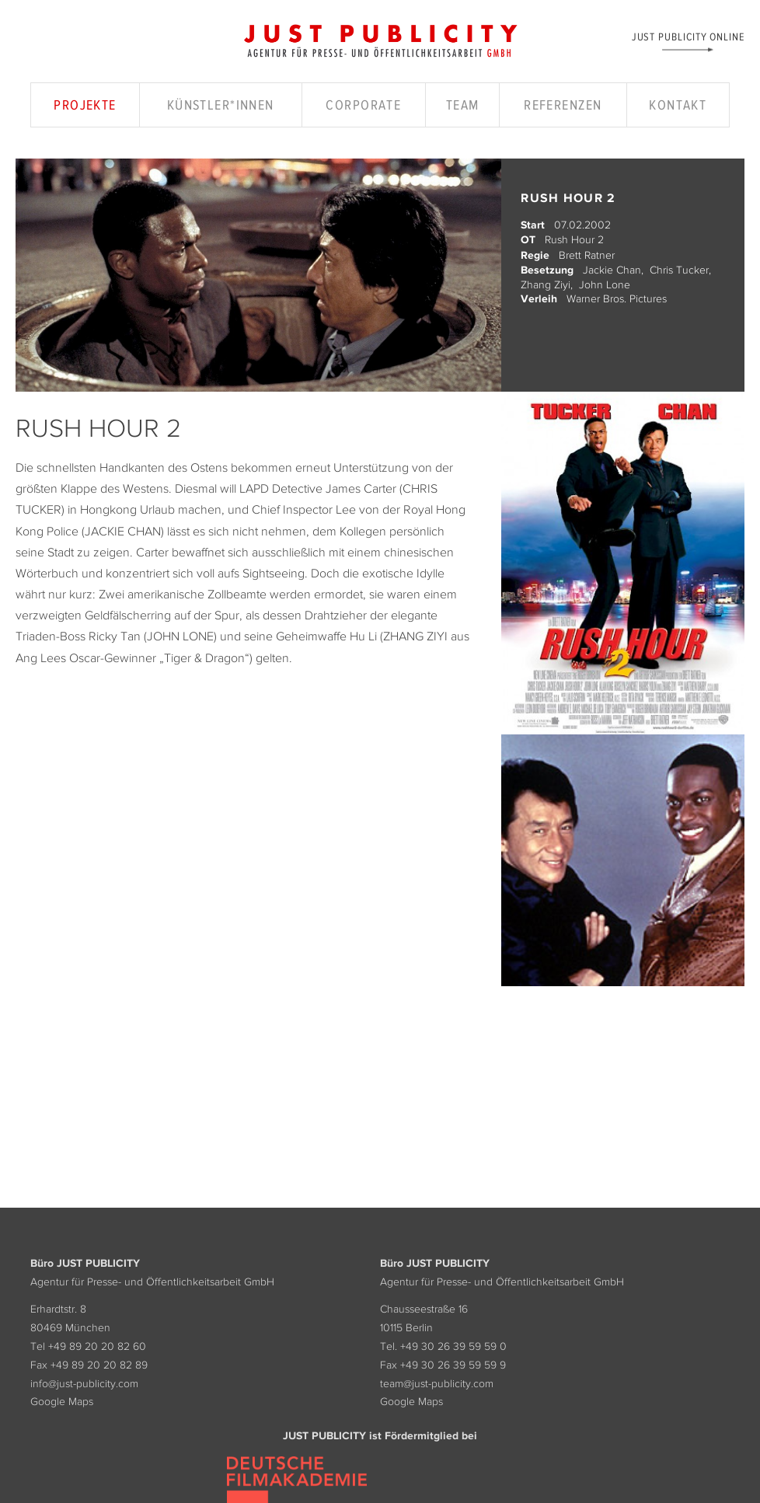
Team (462, 105)
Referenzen (562, 105)
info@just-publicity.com (84, 1383)
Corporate (363, 105)
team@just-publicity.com (436, 1383)
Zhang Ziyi (545, 284)
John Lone (604, 284)
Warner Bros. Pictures (617, 298)
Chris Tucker (679, 269)
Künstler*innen (220, 105)
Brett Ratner (587, 255)
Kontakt (677, 105)
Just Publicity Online (688, 36)
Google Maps (61, 1401)
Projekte (85, 105)
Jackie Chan (612, 269)
